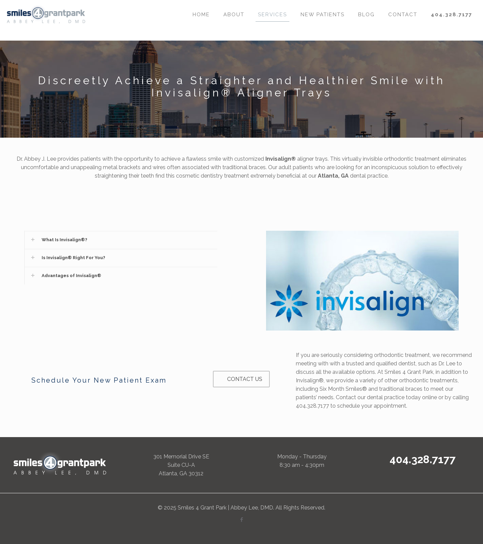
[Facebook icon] (241, 520)
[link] (120, 240)
